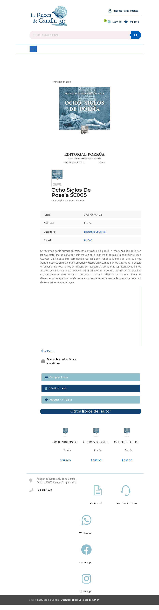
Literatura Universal (95, 236)
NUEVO (88, 245)
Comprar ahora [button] (56, 382)
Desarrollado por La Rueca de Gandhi (80, 605)
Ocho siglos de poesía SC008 (65, 447)
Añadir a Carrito (56, 393)
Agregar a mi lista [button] (58, 404)
